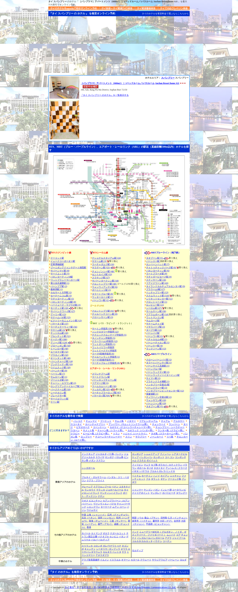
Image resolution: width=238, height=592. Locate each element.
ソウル (140, 517)
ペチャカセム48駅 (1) (156, 339)
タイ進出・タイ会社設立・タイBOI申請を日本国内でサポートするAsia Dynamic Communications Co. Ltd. (120, 587)
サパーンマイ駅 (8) (60, 270)
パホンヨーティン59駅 (62, 277)
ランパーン (174, 424)
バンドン (119, 454)
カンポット (158, 457)
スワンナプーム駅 (101, 374)
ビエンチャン (95, 500)
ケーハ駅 (55, 402)
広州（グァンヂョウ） (118, 514)
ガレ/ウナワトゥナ (112, 546)
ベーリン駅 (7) (58, 374)
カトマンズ (96, 533)
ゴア (178, 535)
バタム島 (119, 457)
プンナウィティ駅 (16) (62, 364)
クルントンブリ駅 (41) (103, 311)
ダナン (163, 479)
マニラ (147, 465)
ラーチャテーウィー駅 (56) (64, 327)
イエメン (104, 559)
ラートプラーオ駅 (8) (156, 273)
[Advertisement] (119, 47)
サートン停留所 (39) (102, 328)
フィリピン (137, 465)
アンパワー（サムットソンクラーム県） (129, 424)
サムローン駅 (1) (59, 377)
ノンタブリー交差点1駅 (158, 384)
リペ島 (170, 436)
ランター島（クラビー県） (171, 430)
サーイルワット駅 (59, 398)
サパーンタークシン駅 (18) (105, 280)
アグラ (168, 538)
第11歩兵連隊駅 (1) (60, 283)
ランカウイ (90, 489)
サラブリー (141, 436)
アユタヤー (178, 421)
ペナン (115, 486)
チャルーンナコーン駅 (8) (105, 314)
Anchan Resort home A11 (167, 83)
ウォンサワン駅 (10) (156, 400)
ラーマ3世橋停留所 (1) (103, 360)
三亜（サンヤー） (118, 521)
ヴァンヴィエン (101, 503)
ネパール (86, 533)
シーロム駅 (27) (154, 308)
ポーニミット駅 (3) (101, 290)
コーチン (167, 541)
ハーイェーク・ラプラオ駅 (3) (66, 305)
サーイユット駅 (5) (60, 273)
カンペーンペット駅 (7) (157, 264)
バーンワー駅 (98, 300)
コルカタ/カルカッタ (142, 541)
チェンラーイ (158, 424)
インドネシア (88, 454)
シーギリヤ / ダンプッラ (108, 549)
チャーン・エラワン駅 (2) (63, 383)
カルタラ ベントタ (112, 552)
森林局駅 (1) (57, 289)
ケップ (135, 457)
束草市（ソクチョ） (142, 521)
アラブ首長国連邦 (90, 559)
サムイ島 (119, 421)
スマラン (100, 460)
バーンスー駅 (153, 261)
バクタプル (103, 536)
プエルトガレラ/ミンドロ (162, 471)
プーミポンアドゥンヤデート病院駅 (68, 267)
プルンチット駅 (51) (60, 336)
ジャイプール (179, 538)
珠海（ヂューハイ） (99, 521)
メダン (92, 460)
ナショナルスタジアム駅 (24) (106, 258)
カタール (135, 559)
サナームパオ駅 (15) (60, 317)
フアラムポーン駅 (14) (157, 314)
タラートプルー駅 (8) (103, 294)
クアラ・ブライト (95, 480)
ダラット (155, 479)
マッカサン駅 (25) (101, 389)
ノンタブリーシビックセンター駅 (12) (165, 390)
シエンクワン (93, 507)
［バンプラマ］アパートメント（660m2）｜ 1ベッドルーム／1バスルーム (118, 83)
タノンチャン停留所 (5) (103, 338)
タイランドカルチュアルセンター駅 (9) (165, 286)
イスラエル (115, 559)
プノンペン (165, 454)
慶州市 (156, 521)
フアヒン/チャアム (148, 421)
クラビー (75, 433)
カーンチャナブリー (95, 424)
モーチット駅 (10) (62, 308)
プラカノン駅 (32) (59, 355)
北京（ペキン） (89, 517)
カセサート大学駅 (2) (61, 292)
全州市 (177, 521)
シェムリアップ (151, 454)
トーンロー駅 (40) (59, 348)
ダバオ (150, 468)
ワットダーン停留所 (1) (103, 344)
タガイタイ (159, 468)
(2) (107, 300)
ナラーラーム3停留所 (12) (105, 341)
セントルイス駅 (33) (102, 274)
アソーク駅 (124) (59, 342)
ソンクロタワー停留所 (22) (105, 331)
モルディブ (137, 550)
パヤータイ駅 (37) (59, 323)
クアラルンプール (102, 486)
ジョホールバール (114, 489)
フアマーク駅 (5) (100, 383)
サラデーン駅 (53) (101, 267)
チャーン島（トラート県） (110, 430)
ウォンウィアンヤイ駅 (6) (105, 287)
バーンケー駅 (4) (154, 345)
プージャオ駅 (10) (59, 380)
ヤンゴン (148, 489)
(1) (111, 297)
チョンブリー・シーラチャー (169, 427)
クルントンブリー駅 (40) (104, 284)
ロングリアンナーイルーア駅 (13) (67, 386)
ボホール (141, 468)
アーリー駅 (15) (58, 314)
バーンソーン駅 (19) (156, 403)
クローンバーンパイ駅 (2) (159, 359)
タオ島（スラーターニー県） (165, 433)
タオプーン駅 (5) (154, 258)
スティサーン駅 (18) (156, 280)
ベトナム (136, 476)
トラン (116, 433)
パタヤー (131, 421)
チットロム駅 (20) (59, 333)
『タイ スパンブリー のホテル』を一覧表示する (105, 95)
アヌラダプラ (102, 555)
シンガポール (88, 468)
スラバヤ (100, 457)
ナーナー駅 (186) (59, 339)
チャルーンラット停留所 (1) (106, 357)
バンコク (77, 421)
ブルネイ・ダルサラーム (94, 477)
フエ (148, 479)
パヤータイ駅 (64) (101, 395)
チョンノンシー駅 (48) (103, 271)
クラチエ (141, 460)
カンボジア (137, 454)
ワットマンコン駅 (155, 317)
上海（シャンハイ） (97, 514)
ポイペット (152, 460)
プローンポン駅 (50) (60, 345)
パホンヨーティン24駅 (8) (63, 302)
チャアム (165, 421)
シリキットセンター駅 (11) (159, 298)
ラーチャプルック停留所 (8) (106, 363)
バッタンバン (146, 457)
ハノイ (156, 476)
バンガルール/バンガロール (150, 538)
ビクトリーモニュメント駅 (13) (66, 320)
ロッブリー (86, 436)
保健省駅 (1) (152, 394)
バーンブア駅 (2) (59, 286)
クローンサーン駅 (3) (102, 317)
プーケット (105, 421)
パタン (122, 536)
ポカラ (106, 533)
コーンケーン (99, 427)
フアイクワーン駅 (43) (157, 283)
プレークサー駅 (58, 395)
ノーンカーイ (156, 436)
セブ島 (154, 465)
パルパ (94, 539)
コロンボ (97, 546)
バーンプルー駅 (154, 369)
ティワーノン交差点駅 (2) (159, 397)
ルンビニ (114, 536)
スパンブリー (168, 78)
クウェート (145, 559)
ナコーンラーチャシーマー (108, 436)
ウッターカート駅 (101, 297)
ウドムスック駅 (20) (60, 367)
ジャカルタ (101, 454)
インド (135, 532)
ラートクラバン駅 (101, 377)
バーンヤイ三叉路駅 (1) (157, 366)
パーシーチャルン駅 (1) (157, 342)
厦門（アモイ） (105, 524)
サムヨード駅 (153, 320)
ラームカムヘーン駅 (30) (104, 386)
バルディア (104, 539)
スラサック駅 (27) (101, 277)
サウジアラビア (160, 559)
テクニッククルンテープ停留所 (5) (109, 335)
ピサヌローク (83, 427)
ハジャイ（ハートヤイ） (135, 433)
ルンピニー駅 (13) (155, 305)
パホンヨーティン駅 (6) (157, 270)
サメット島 (88, 430)
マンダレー (156, 493)
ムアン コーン (119, 507)
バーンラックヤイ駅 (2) (157, 372)
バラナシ (157, 541)
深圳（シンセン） (107, 517)
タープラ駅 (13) (154, 330)
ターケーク (106, 507)
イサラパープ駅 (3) (155, 327)
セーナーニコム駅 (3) (61, 295)
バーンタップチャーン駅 (104, 380)
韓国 (134, 517)
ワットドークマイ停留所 (104, 350)
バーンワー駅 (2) (154, 336)
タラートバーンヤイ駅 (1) (159, 362)
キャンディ (90, 549)
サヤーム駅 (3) (58, 330)
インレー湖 (166, 489)
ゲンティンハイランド (111, 493)
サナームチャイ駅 (155, 323)
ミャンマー (137, 489)
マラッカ (100, 489)
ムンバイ (171, 535)
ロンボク (109, 457)
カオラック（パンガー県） (141, 430)
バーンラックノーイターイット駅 (163, 375)
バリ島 (110, 454)
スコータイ (76, 424)
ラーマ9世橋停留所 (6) (103, 353)
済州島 (163, 517)
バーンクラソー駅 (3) (156, 387)
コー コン (169, 457)
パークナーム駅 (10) (60, 389)
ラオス (85, 500)
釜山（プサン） (152, 517)
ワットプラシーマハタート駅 (65, 280)
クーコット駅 (57, 258)
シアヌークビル (179, 454)
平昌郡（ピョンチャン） (158, 524)
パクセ (113, 503)
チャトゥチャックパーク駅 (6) (161, 267)
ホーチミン (147, 476)
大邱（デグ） (166, 521)
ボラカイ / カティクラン (170, 465)
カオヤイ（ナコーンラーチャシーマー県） (131, 427)
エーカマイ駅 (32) (59, 352)
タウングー (181, 493)
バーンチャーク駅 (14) (62, 361)
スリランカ (87, 546)
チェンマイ (91, 421)
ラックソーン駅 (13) (156, 348)
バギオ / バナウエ (140, 471)
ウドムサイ (92, 510)
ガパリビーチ (169, 493)
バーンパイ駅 (153, 333)
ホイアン (164, 476)
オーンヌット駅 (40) (60, 358)
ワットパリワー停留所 (103, 347)
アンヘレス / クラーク (176, 468)
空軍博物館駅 (57, 264)
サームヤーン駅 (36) (156, 311)
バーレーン (173, 559)
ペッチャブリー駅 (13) (157, 292)
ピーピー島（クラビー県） (96, 433)
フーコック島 (174, 479)
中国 (84, 514)
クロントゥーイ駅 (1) (156, 302)
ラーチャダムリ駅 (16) (103, 264)
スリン (128, 436)
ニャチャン (175, 476)
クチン (101, 496)
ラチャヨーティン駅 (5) (62, 298)
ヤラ (124, 552)
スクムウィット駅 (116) (158, 295)
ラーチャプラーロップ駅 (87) (106, 392)
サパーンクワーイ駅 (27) (63, 311)
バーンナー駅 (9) (59, 370)
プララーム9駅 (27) (155, 289)
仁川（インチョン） (178, 517)
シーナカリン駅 (58, 392)
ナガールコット (118, 533)
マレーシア (87, 486)
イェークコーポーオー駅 (63, 261)
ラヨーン (75, 430)
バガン (156, 489)
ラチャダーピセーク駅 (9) (159, 277)
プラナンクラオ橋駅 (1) (157, 381)
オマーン (125, 559)
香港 (89, 527)
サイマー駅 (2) (153, 378)
